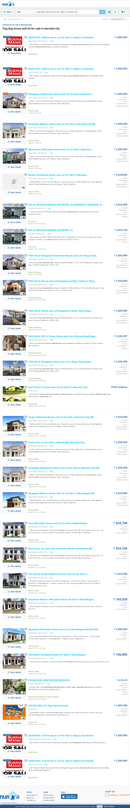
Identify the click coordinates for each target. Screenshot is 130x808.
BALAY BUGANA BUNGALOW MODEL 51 (50, 230)
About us (30, 798)
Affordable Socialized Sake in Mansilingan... (57, 655)
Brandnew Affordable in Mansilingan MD (63, 629)
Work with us (32, 795)
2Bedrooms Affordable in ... (60, 149)
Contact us (31, 800)
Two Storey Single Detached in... (58, 574)
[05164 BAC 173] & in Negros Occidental (60, 761)
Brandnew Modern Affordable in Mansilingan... (61, 599)
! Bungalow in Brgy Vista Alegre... (60, 311)
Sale (26, 12)
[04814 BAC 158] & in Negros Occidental (60, 69)
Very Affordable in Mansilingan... (58, 523)
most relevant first (118, 19)
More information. (109, 806)
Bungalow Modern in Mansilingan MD (61, 493)
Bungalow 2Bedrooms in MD (63, 468)
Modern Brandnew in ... (58, 175)
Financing (48, 705)
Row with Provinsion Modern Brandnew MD (60, 548)
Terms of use (48, 795)
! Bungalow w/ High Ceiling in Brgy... (62, 281)
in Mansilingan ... (57, 442)
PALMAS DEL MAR (49, 680)
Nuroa (8, 4)
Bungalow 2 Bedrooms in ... (60, 94)
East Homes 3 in (57, 387)
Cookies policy (49, 800)
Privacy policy (48, 798)
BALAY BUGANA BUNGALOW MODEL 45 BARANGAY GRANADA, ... (70, 204)
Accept (99, 806)
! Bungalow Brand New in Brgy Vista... (63, 255)
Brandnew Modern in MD (61, 124)
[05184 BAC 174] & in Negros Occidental (60, 735)
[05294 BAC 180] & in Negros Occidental (60, 37)
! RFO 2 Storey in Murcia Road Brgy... (62, 336)
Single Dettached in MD (61, 417)
